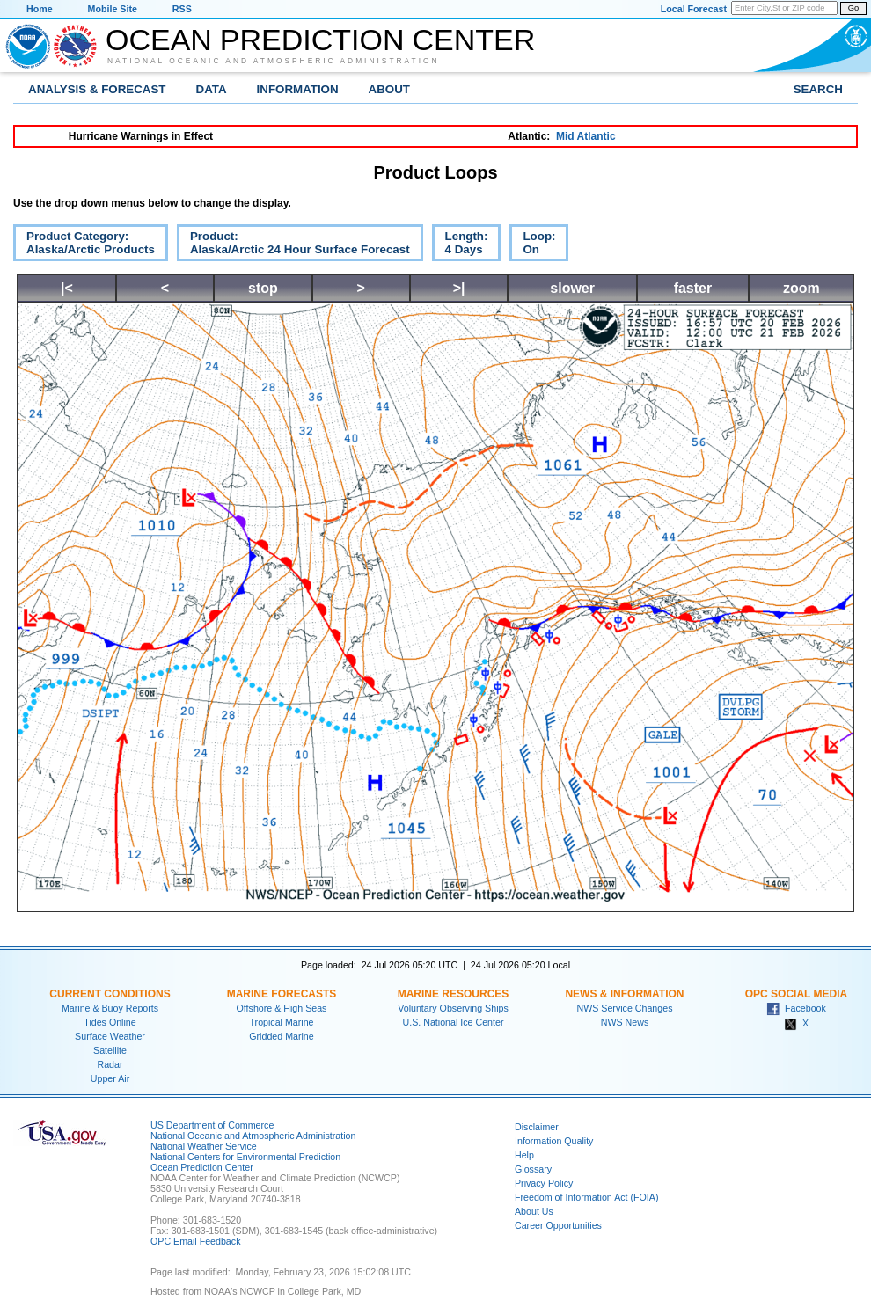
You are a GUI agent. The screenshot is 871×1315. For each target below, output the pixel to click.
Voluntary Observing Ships (453, 1008)
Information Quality (554, 1141)
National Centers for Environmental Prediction (245, 1156)
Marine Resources (453, 994)
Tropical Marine (281, 1022)
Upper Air (110, 1078)
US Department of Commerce (212, 1125)
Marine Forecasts (282, 994)
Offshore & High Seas (282, 1008)
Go (853, 8)
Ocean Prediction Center (320, 39)
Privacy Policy (544, 1183)
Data (211, 89)
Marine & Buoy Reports (110, 1008)
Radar (109, 1064)
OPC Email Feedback (195, 1241)
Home (39, 9)
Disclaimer (537, 1126)
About (389, 89)
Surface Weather (110, 1036)
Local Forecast (694, 9)
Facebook (796, 1008)
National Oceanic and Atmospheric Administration (273, 60)
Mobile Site (112, 9)
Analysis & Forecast (97, 89)
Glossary (533, 1169)
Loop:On (532, 245)
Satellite (110, 1050)
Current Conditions (109, 994)
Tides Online (109, 1022)
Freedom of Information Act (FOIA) (586, 1197)
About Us (534, 1211)
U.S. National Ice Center (453, 1022)
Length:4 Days (460, 245)
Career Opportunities (558, 1225)
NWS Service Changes (625, 1008)
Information (298, 89)
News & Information (624, 994)
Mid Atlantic (586, 136)
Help (524, 1155)
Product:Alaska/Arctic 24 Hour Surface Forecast (293, 245)
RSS (182, 9)
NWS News (624, 1022)
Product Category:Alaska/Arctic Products (84, 245)
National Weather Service (203, 1146)
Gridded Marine (281, 1036)
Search (818, 89)
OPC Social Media (796, 994)
